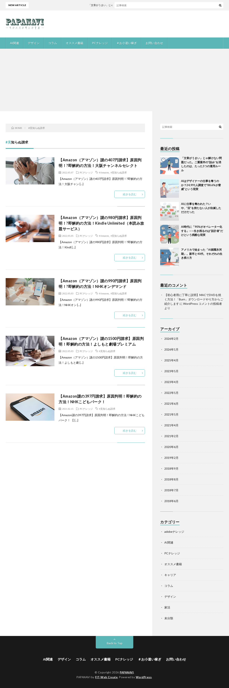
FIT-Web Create (106, 677)
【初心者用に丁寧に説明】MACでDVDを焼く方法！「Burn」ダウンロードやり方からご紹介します (193, 299)
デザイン (33, 43)
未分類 (168, 618)
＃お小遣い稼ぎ (126, 43)
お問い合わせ (154, 43)
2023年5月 (171, 371)
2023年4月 (171, 382)
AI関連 (14, 43)
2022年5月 (171, 392)
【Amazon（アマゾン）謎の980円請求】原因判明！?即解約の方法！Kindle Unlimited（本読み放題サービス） (101, 223)
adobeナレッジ (174, 531)
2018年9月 (171, 468)
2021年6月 (171, 403)
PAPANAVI (127, 672)
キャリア (170, 575)
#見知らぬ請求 (119, 172)
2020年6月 (171, 447)
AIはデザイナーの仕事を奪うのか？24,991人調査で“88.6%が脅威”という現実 (201, 185)
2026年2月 (171, 338)
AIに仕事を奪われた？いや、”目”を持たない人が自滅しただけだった (201, 208)
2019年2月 (171, 457)
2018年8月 (171, 479)
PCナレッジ (100, 43)
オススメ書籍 (74, 43)
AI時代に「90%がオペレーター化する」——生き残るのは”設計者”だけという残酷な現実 (202, 230)
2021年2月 (171, 436)
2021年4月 (171, 425)
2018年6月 (171, 501)
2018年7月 (171, 490)
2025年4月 (171, 360)
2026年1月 (171, 349)
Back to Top (114, 643)
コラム (52, 43)
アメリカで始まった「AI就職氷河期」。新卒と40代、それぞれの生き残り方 (201, 253)
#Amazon (104, 172)
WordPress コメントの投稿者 (202, 303)
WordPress (144, 677)
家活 (167, 607)
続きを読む (129, 194)
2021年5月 (171, 414)
